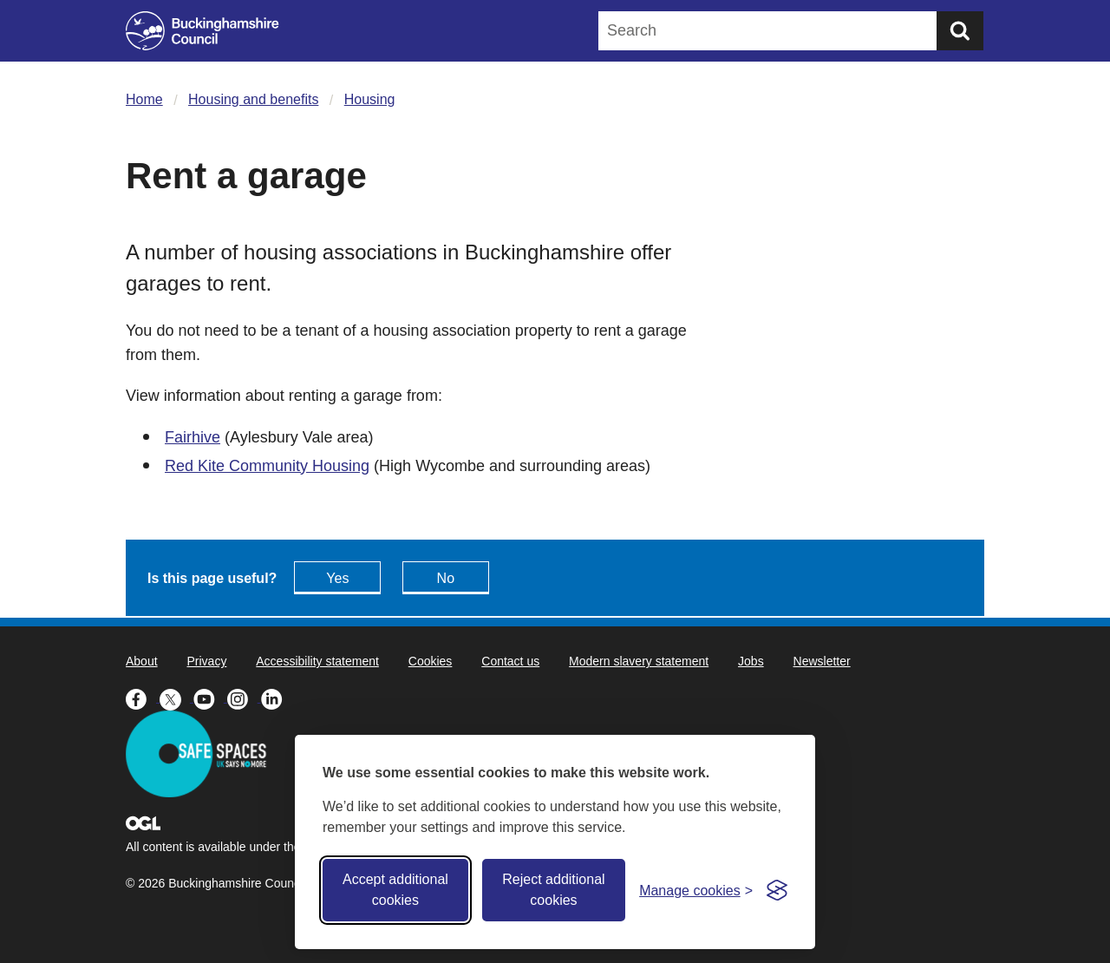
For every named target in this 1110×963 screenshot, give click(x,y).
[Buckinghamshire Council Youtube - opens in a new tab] (210, 697)
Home (144, 99)
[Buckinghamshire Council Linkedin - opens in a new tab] (276, 697)
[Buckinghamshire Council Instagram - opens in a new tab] (244, 697)
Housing (369, 99)
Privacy (206, 661)
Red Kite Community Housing (267, 466)
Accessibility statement (317, 661)
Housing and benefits (253, 99)
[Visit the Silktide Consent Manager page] (777, 890)
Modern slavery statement (638, 661)
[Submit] (960, 30)
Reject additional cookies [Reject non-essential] (553, 889)
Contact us (510, 661)
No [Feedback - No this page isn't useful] (445, 578)
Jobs (751, 661)
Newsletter (822, 661)
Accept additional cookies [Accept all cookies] (395, 889)
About (142, 661)
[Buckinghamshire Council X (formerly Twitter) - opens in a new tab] (176, 697)
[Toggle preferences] (696, 890)
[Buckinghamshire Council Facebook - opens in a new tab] (143, 697)
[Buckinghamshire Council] (202, 30)
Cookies (430, 661)
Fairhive (192, 437)
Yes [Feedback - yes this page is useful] (337, 578)
